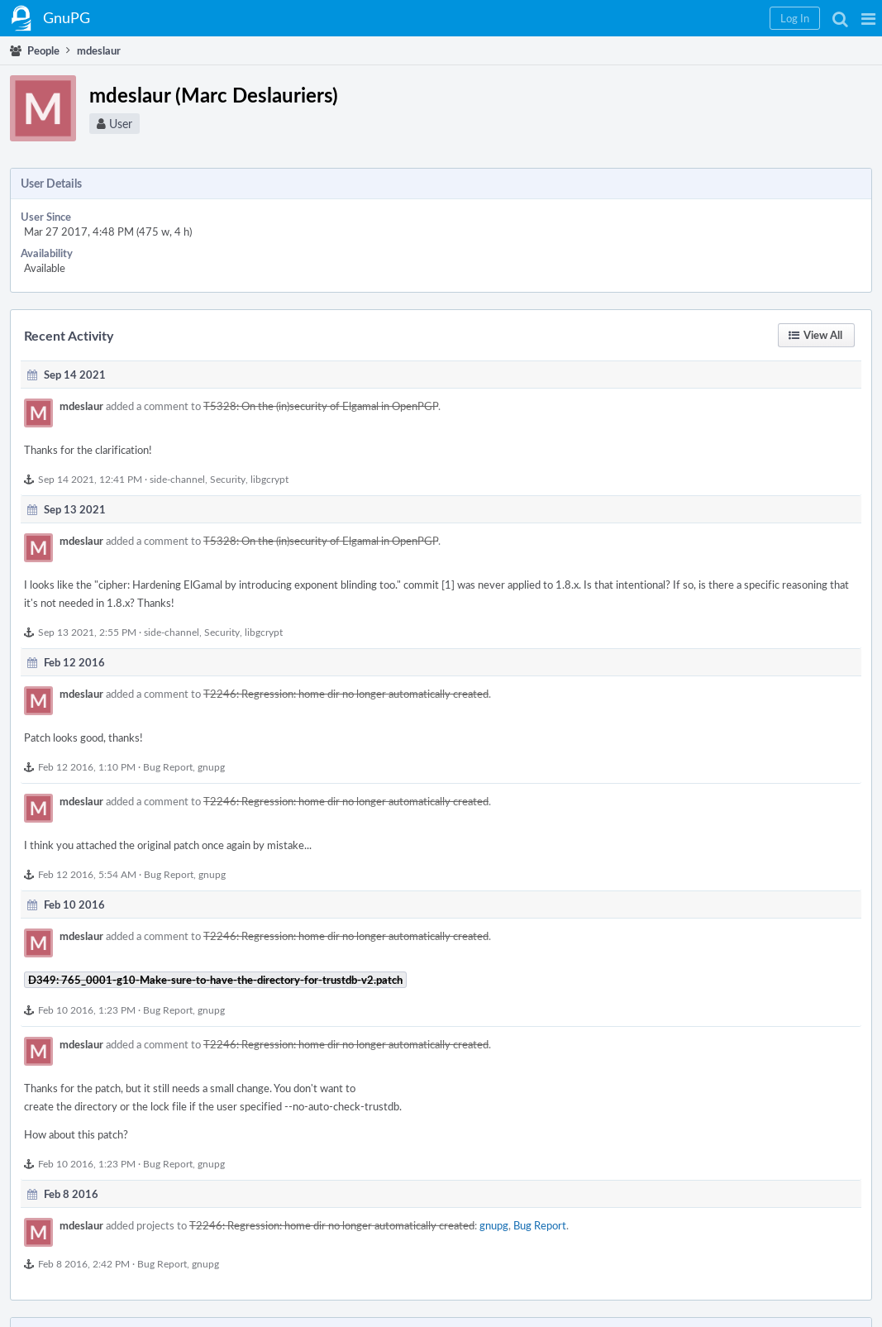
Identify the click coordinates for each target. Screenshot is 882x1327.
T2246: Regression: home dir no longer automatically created (346, 693)
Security (228, 478)
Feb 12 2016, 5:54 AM (87, 874)
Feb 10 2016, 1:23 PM (87, 1009)
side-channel (177, 478)
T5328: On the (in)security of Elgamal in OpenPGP (320, 406)
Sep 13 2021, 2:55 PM (87, 631)
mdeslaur (81, 406)
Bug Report (168, 766)
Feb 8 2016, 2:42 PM (84, 1263)
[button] (868, 18)
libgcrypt (269, 478)
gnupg (211, 766)
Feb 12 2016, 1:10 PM (87, 766)
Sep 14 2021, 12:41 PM (90, 478)
